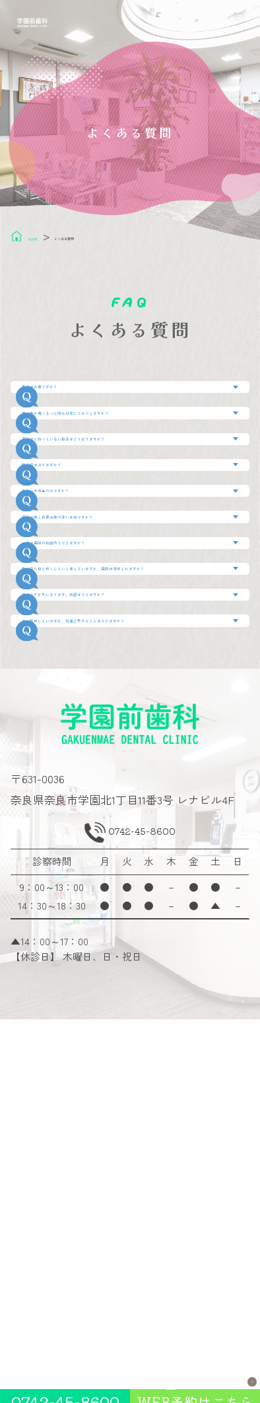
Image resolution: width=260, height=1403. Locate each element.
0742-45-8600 (144, 1198)
